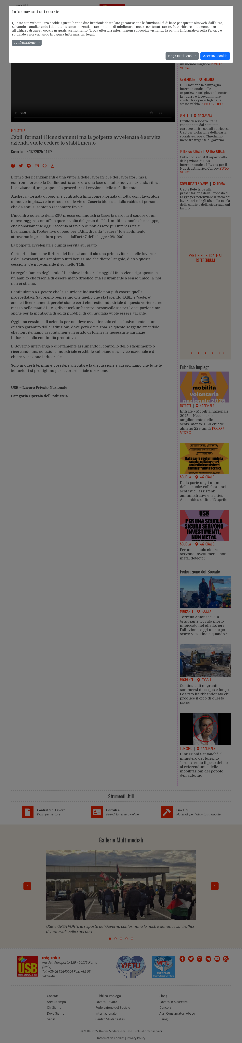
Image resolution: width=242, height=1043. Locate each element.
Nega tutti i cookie (182, 56)
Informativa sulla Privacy (199, 30)
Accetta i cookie (215, 56)
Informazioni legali (80, 34)
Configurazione (24, 42)
